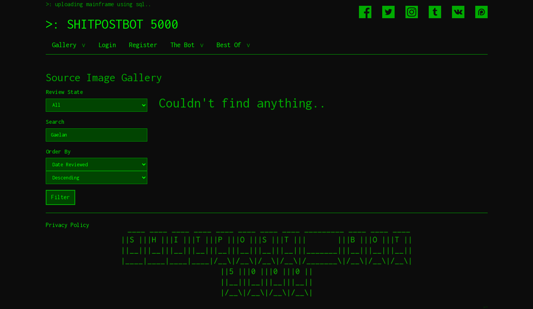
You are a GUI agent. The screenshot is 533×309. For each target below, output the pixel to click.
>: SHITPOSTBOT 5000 (112, 24)
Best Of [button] (231, 45)
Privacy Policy (67, 225)
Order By (58, 151)
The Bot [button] (184, 45)
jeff (485, 307)
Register (143, 45)
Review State (64, 92)
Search (55, 121)
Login (107, 45)
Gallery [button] (66, 45)
